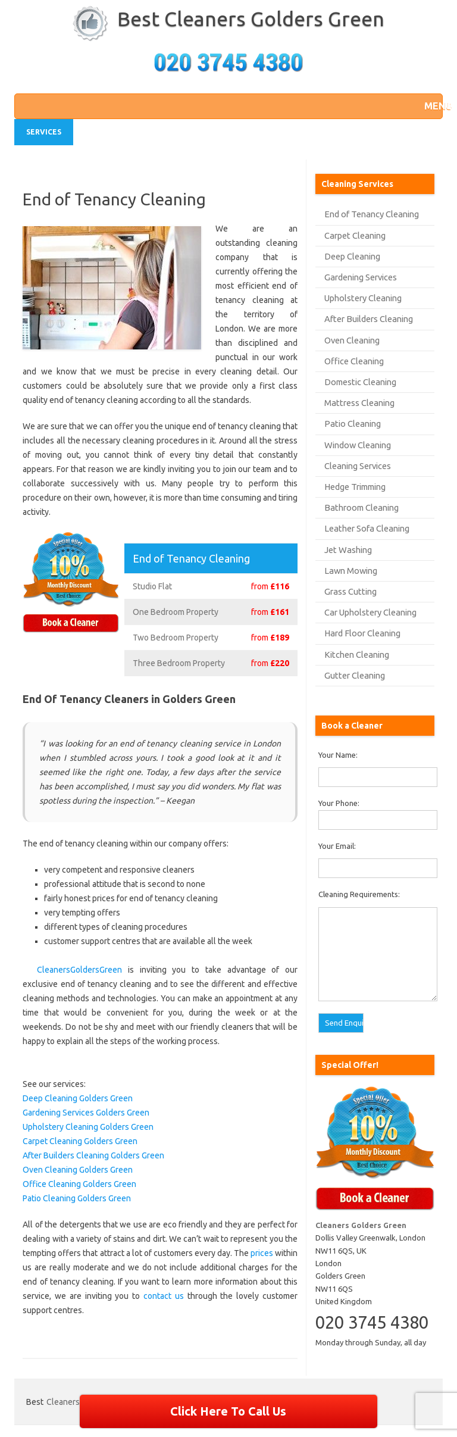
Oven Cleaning (352, 340)
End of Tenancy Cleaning (371, 214)
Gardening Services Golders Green (86, 1112)
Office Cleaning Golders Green (79, 1184)
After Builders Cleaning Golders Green (93, 1155)
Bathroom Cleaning (361, 507)
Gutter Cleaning (354, 675)
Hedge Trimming (355, 487)
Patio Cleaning (352, 423)
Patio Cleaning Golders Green (77, 1198)
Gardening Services (360, 277)
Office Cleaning (354, 361)
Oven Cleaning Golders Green (78, 1169)
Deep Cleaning (352, 256)
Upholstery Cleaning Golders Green (88, 1127)
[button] (430, 106)
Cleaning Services (357, 466)
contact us (163, 1296)
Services (43, 132)
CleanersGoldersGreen (79, 969)
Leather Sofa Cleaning (366, 528)
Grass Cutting (350, 591)
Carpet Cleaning (355, 235)
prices (262, 1253)
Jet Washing (348, 550)
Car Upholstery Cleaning (370, 612)
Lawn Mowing (350, 571)
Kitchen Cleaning (356, 654)
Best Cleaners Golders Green (250, 18)
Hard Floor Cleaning (362, 633)
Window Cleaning (357, 445)
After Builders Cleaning (368, 319)
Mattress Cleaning (359, 403)
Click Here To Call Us (228, 1411)
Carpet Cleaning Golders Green (80, 1141)
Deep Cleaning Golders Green (78, 1098)
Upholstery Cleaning (363, 298)
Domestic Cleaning (360, 382)
